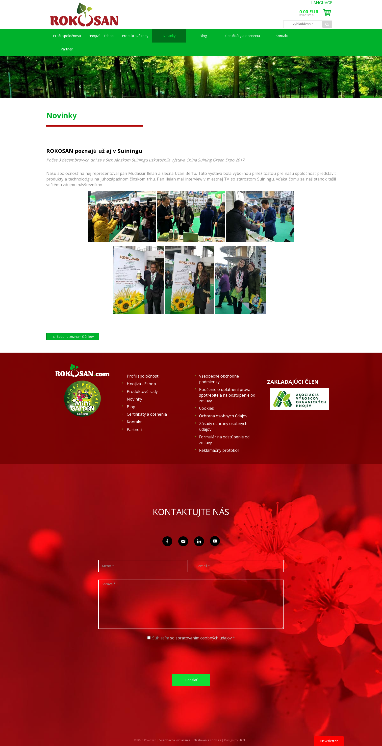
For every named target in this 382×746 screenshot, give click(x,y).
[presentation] (192, 656)
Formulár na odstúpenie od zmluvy (224, 439)
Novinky (169, 35)
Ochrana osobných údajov (223, 416)
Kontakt (282, 35)
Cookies (206, 408)
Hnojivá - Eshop (101, 35)
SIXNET (243, 740)
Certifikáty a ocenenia (242, 35)
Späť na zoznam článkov (72, 336)
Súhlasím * (191, 638)
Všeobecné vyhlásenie (174, 740)
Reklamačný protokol (219, 450)
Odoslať (191, 680)
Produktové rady (135, 35)
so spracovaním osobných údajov (201, 638)
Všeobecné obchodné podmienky (219, 378)
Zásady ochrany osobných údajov (223, 426)
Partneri (67, 49)
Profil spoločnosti (67, 35)
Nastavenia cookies (207, 740)
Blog (203, 35)
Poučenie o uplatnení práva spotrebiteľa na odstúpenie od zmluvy (227, 395)
